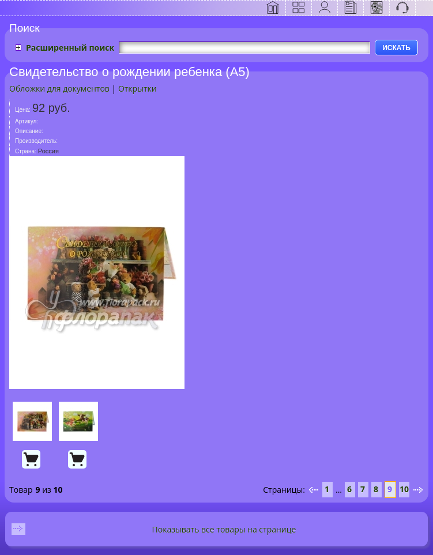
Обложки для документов (59, 88)
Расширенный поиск (70, 47)
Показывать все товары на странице (224, 529)
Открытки (137, 88)
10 (404, 489)
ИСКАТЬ (396, 48)
